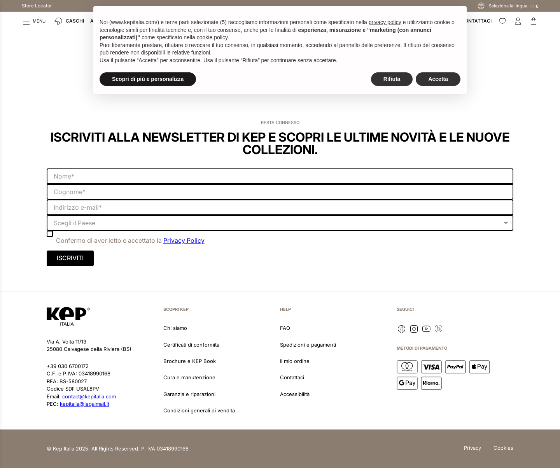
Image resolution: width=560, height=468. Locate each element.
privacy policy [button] (385, 22)
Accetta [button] (438, 79)
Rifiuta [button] (392, 79)
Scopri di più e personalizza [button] (148, 79)
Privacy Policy (184, 240)
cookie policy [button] (212, 37)
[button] (34, 21)
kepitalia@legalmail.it (84, 404)
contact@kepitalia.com (89, 396)
